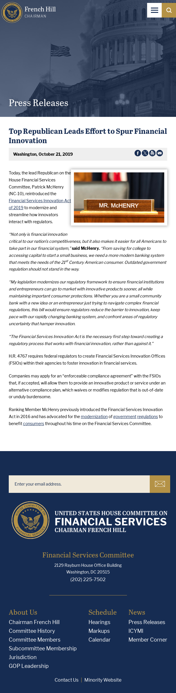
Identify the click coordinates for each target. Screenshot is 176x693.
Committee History (32, 631)
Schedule (102, 612)
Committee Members (34, 640)
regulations (147, 416)
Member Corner (147, 640)
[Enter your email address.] (79, 484)
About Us (23, 612)
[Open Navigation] (154, 10)
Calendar (99, 640)
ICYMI (135, 631)
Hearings (99, 622)
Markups (99, 631)
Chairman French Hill (34, 622)
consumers (33, 423)
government (124, 416)
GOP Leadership (29, 666)
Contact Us (67, 680)
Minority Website (102, 680)
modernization (94, 416)
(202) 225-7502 (88, 579)
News (136, 612)
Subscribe (160, 484)
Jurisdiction (23, 657)
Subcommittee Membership (43, 648)
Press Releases (146, 622)
